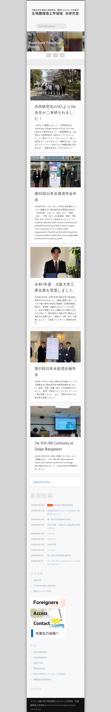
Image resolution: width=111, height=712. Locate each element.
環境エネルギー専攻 (42, 591)
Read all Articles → (43, 482)
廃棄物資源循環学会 (42, 679)
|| (62, 55)
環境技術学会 (39, 668)
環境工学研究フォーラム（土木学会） (50, 674)
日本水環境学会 (40, 652)
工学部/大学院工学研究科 (44, 585)
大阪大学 (37, 580)
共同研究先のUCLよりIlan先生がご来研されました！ (55, 112)
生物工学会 (38, 663)
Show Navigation (73, 27)
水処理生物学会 (40, 657)
